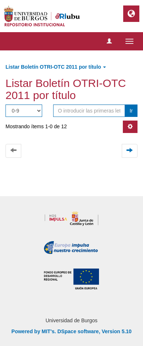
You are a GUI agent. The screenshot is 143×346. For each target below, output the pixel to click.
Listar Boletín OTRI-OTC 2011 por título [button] (56, 67)
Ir (131, 111)
